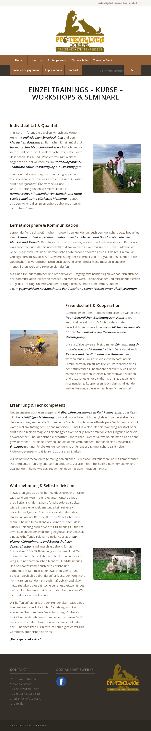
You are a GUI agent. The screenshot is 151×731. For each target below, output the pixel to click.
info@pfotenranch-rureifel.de (119, 3)
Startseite (119, 70)
